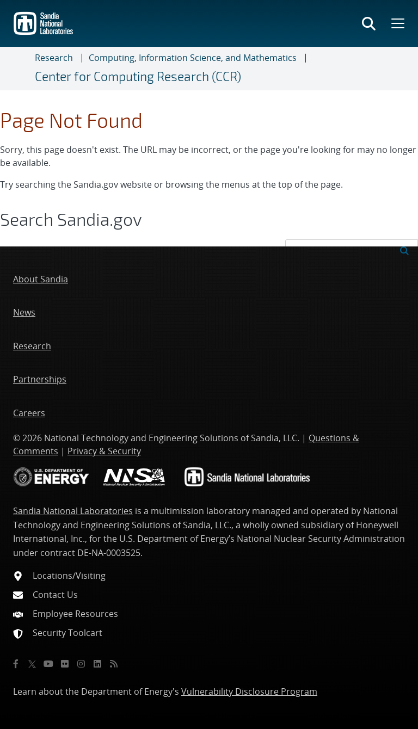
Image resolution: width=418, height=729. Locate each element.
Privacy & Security (104, 451)
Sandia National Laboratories (73, 511)
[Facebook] (16, 664)
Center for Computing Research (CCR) (138, 76)
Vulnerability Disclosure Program (249, 691)
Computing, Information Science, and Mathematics (193, 58)
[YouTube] (48, 664)
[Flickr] (65, 664)
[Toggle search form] (368, 23)
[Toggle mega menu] (396, 23)
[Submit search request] (404, 249)
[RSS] (114, 664)
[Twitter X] (32, 664)
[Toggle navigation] (22, 68)
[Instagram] (81, 664)
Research (54, 58)
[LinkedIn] (97, 664)
